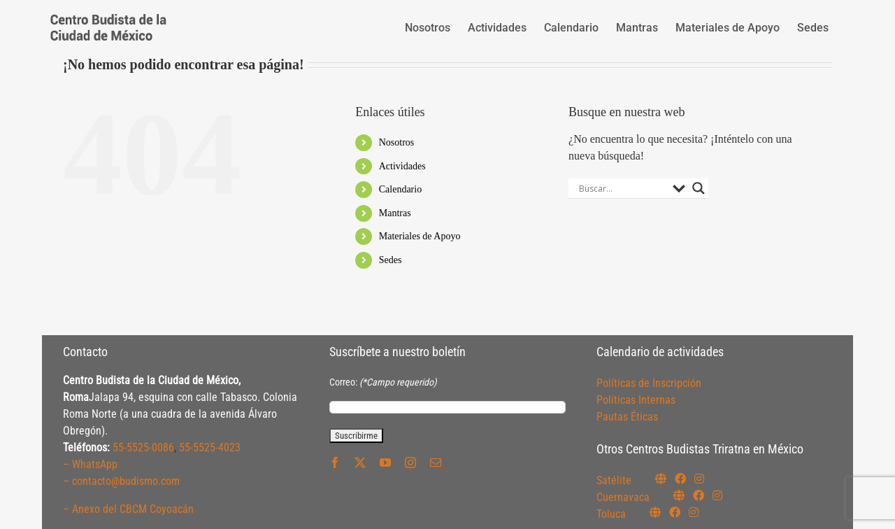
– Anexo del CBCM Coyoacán (128, 509)
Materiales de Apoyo (420, 236)
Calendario (400, 189)
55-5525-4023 (210, 447)
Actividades (402, 166)
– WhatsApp (90, 464)
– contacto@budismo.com (121, 481)
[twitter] (360, 462)
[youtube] (385, 462)
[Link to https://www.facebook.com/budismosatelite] (680, 478)
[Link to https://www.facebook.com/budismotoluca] (674, 512)
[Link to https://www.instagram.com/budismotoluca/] (694, 512)
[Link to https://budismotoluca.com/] (655, 512)
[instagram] (410, 462)
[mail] (435, 462)
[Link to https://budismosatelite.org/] (660, 478)
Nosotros (397, 142)
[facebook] (335, 462)
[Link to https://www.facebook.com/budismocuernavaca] (698, 495)
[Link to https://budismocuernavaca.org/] (679, 495)
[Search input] (622, 188)
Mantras (395, 213)
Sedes (390, 260)
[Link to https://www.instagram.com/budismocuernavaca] (717, 495)
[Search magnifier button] (698, 188)
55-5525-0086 (143, 447)
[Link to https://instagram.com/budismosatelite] (699, 478)
